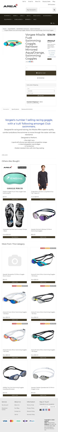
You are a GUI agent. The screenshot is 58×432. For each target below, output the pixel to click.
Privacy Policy (30, 408)
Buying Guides (46, 1)
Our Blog (16, 408)
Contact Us (17, 411)
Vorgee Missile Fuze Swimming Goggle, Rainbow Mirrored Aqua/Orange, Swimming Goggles (28, 30)
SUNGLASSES (18, 19)
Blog (54, 1)
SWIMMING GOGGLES (23, 28)
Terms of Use (30, 405)
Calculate (41, 95)
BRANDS (28, 19)
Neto (45, 429)
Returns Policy (31, 411)
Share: (29, 61)
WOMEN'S (7, 15)
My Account (31, 10)
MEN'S (15, 15)
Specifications (15, 109)
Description (6, 109)
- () (53, 23)
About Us (37, 1)
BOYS (29, 15)
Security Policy (31, 414)
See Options (43, 199)
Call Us (24, 1)
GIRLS (22, 15)
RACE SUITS (37, 15)
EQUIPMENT (8, 19)
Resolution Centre (4, 408)
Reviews (27, 109)
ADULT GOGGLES (35, 28)
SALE (34, 19)
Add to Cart (41, 73)
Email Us (30, 1)
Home (4, 28)
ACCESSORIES (47, 15)
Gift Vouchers (51, 4)
